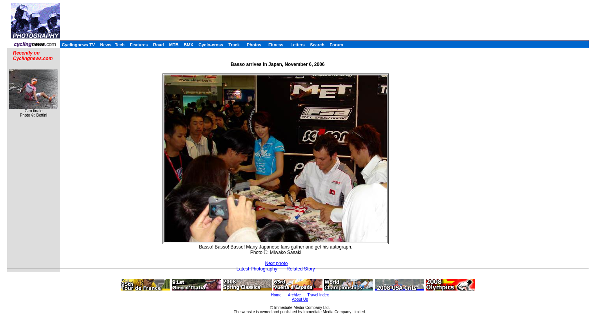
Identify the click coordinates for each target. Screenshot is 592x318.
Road (158, 44)
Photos (254, 44)
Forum (336, 44)
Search (317, 44)
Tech (120, 44)
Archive (294, 295)
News (105, 44)
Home (276, 295)
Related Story (300, 269)
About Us (300, 299)
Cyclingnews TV (78, 44)
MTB (174, 44)
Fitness (276, 44)
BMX (188, 44)
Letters (297, 44)
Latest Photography (257, 269)
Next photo (276, 263)
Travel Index (318, 295)
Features (139, 44)
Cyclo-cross (211, 44)
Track (234, 44)
